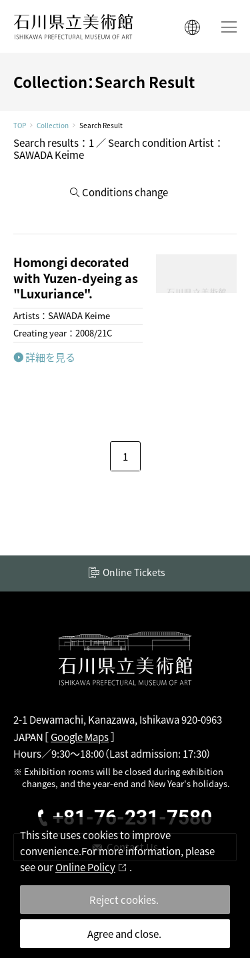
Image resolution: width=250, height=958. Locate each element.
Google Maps (80, 737)
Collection (53, 125)
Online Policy (85, 867)
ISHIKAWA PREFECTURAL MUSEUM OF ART (73, 26)
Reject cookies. (124, 900)
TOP (19, 125)
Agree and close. (124, 934)
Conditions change (125, 192)
